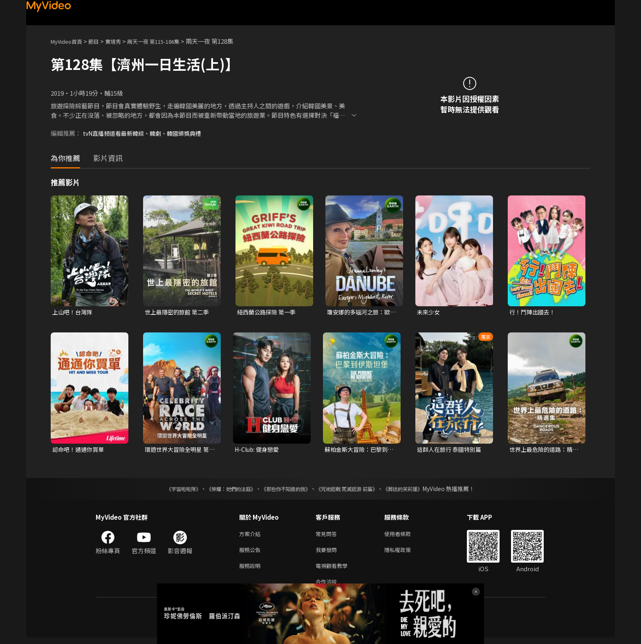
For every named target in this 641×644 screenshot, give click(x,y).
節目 (100, 41)
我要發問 (328, 553)
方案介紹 (251, 536)
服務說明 (251, 570)
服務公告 (251, 553)
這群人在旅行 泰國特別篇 (451, 450)
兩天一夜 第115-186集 (167, 41)
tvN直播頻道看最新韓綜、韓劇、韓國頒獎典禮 (147, 133)
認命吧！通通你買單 (80, 450)
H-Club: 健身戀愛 (258, 450)
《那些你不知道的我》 (284, 490)
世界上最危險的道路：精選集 (543, 450)
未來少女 (429, 312)
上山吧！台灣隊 (73, 312)
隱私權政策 (404, 553)
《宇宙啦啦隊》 (167, 490)
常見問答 (328, 536)
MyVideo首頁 (69, 41)
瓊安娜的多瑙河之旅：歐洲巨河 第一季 (360, 312)
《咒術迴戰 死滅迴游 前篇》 (354, 490)
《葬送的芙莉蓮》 (419, 490)
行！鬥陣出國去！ (533, 312)
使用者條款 (404, 536)
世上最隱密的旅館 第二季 (179, 312)
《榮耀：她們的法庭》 (221, 490)
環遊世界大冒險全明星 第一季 (179, 450)
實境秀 (121, 41)
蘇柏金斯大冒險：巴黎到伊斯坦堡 (358, 450)
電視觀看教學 (334, 570)
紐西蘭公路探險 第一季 (268, 312)
